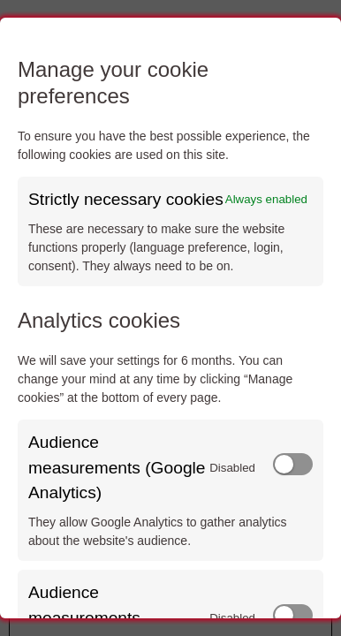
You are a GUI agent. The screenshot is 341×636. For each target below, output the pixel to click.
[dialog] (170, 318)
